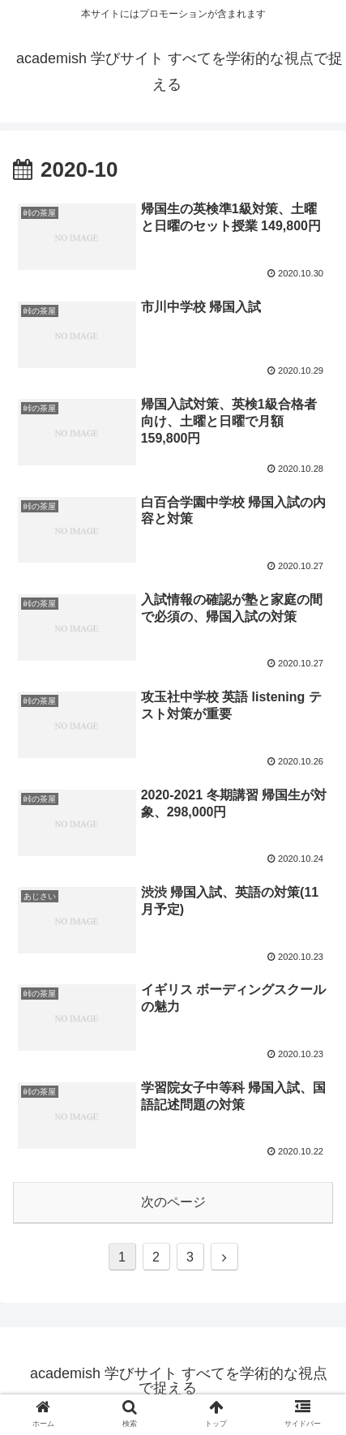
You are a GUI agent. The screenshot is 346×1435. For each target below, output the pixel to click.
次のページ (173, 1202)
